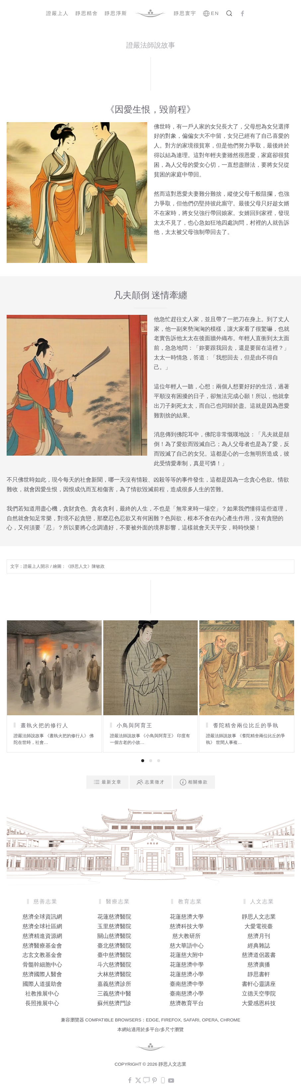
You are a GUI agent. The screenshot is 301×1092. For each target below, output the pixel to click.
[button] (229, 13)
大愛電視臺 (259, 926)
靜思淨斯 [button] (116, 13)
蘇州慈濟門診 (114, 1003)
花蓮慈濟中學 (187, 965)
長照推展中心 (42, 1003)
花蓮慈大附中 (187, 955)
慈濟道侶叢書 (259, 955)
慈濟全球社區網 (42, 926)
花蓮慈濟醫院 (114, 917)
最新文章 (107, 782)
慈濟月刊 (259, 936)
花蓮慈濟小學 (187, 974)
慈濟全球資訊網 (42, 917)
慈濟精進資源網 (42, 936)
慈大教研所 (186, 936)
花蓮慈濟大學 (187, 917)
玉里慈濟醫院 (114, 926)
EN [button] (211, 13)
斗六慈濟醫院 (114, 965)
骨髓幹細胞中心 (42, 965)
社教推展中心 (42, 993)
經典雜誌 (259, 946)
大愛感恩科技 (259, 1003)
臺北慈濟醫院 (114, 946)
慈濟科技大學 (187, 926)
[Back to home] (150, 13)
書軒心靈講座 (259, 984)
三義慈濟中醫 (114, 993)
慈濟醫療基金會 (42, 946)
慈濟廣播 (259, 965)
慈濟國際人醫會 (42, 974)
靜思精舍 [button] (86, 13)
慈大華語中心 (187, 946)
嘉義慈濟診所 (114, 984)
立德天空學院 (259, 993)
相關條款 (194, 782)
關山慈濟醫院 (114, 936)
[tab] (142, 760)
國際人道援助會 (42, 984)
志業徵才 (151, 782)
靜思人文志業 (259, 917)
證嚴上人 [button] (57, 13)
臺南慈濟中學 (187, 984)
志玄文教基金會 (42, 955)
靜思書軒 (259, 974)
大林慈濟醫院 (114, 974)
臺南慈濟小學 (187, 993)
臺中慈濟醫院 (114, 955)
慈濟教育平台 (187, 1003)
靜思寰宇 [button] (185, 13)
